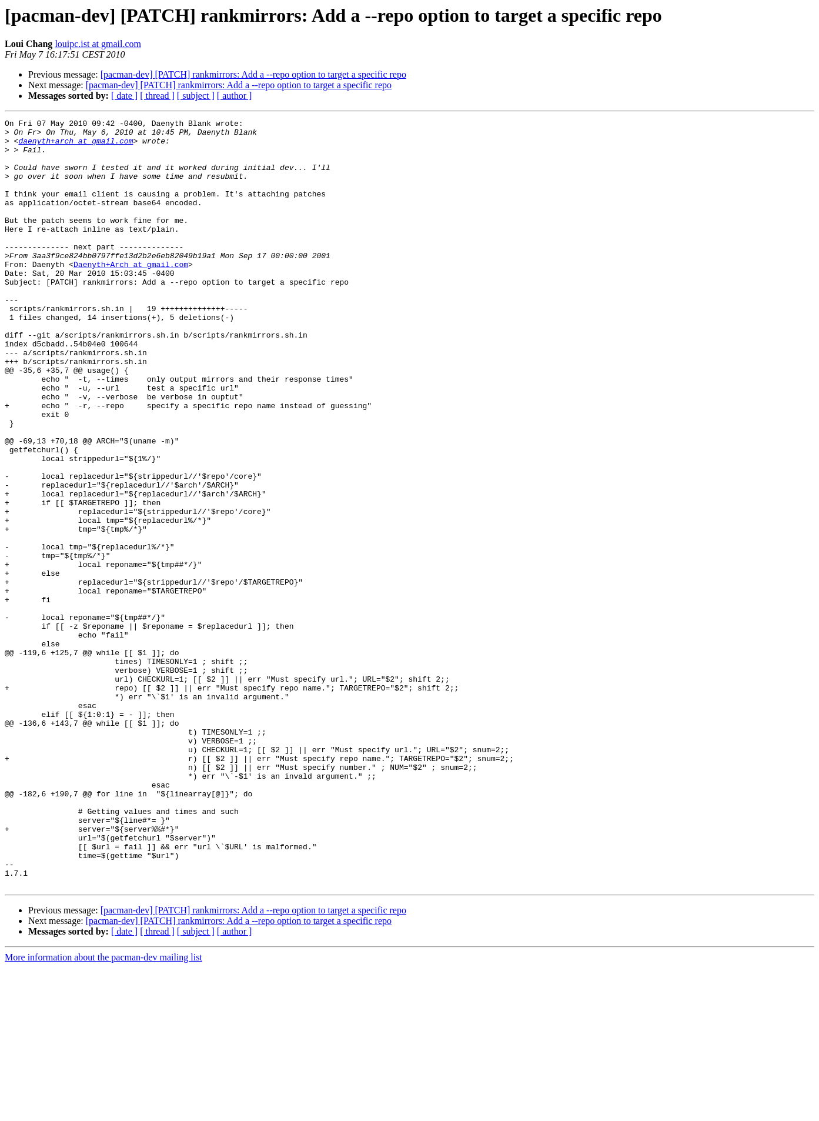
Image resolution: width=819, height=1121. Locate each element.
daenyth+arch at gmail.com (75, 146)
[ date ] (124, 96)
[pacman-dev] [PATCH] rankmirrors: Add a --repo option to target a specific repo (253, 74)
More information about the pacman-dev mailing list (103, 1111)
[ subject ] (196, 96)
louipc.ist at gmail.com (98, 44)
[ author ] (234, 96)
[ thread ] (157, 96)
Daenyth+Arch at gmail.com (130, 294)
